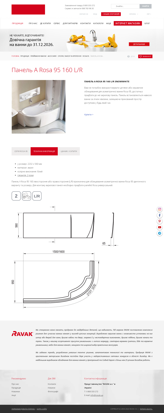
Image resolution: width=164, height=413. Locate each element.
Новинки (16, 391)
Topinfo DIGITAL (146, 409)
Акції (14, 395)
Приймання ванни (38, 56)
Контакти (52, 384)
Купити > (88, 114)
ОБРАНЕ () (83, 14)
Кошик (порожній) (111, 14)
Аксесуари (52, 56)
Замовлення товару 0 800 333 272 (80, 5)
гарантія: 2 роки (26, 175)
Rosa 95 (86, 56)
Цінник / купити (69, 151)
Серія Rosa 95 (21, 151)
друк (133, 56)
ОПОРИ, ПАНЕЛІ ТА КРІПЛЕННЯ (69, 56)
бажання (147, 56)
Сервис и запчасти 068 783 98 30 (79, 8)
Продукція (24, 56)
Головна (15, 56)
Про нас (15, 384)
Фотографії (53, 391)
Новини (51, 387)
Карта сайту (42, 409)
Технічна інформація (44, 151)
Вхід (95, 14)
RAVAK (28, 9)
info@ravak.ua (96, 395)
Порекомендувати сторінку (23, 409)
